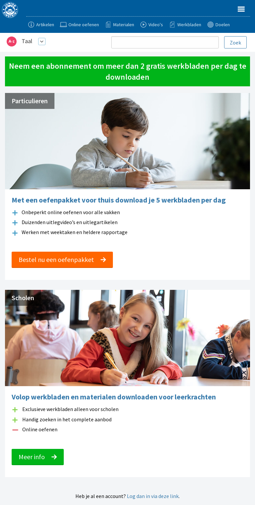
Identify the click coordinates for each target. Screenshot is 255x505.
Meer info (38, 457)
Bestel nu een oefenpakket (62, 259)
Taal (27, 41)
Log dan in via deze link (153, 496)
